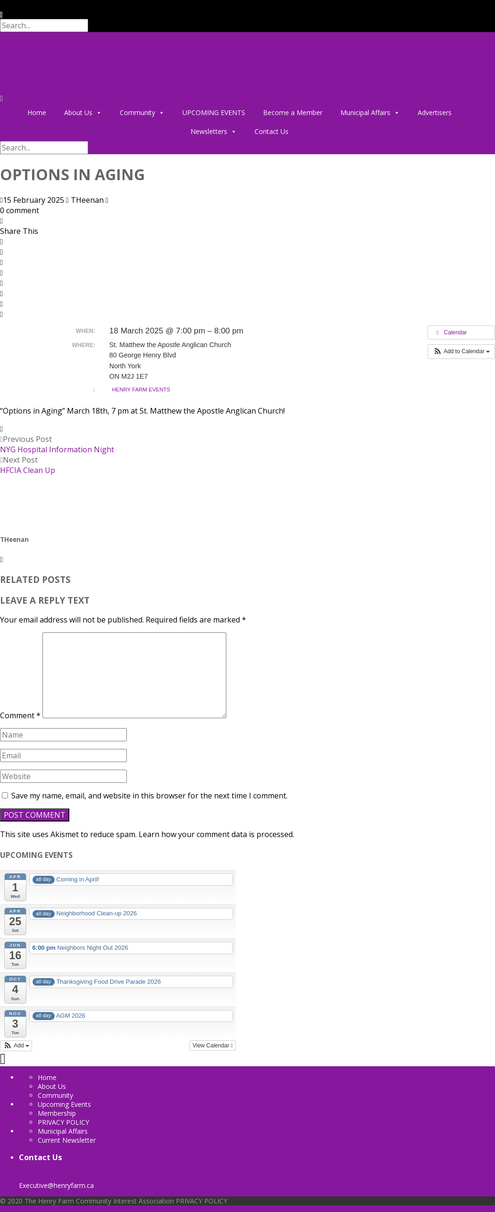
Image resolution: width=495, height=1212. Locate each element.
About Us (83, 112)
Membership (57, 1113)
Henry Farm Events (141, 389)
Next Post (27, 465)
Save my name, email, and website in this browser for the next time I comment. (149, 795)
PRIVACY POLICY (63, 1122)
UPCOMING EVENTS (213, 112)
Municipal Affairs (370, 112)
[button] (461, 351)
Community (142, 112)
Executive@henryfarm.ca (56, 1181)
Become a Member (292, 112)
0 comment (19, 210)
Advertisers (435, 112)
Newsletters (213, 131)
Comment (20, 715)
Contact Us (272, 131)
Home (36, 112)
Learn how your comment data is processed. (216, 834)
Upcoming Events (64, 1104)
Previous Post (57, 444)
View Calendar (212, 1045)
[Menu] (1, 98)
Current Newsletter (67, 1140)
